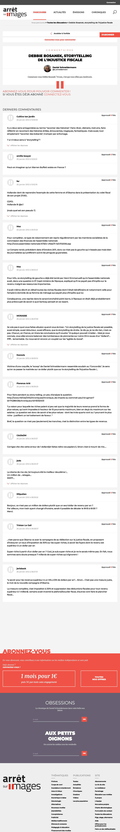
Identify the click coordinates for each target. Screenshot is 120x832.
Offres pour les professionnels (100, 825)
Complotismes (57, 814)
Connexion (111, 2)
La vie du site (100, 785)
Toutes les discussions (103, 814)
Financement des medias (61, 831)
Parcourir (39, 12)
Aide (96, 821)
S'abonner (108, 35)
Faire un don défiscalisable (105, 829)
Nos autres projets (102, 804)
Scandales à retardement (61, 788)
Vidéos (75, 798)
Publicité (54, 817)
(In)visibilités (56, 811)
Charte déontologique (103, 808)
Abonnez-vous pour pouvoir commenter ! (36, 91)
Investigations (56, 794)
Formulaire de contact (103, 811)
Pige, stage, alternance (103, 817)
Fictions (54, 781)
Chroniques (99, 12)
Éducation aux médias (103, 794)
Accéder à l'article (60, 33)
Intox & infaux (56, 791)
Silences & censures (59, 824)
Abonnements (100, 781)
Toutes (75, 781)
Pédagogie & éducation (60, 827)
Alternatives (56, 804)
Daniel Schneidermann (64, 67)
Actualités (60, 12)
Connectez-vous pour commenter (60, 40)
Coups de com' (57, 785)
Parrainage (99, 791)
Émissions (78, 12)
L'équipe (98, 801)
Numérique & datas (58, 798)
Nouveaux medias (58, 808)
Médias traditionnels (59, 821)
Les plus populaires (80, 801)
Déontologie (56, 801)
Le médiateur (100, 788)
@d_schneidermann (60, 69)
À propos (98, 798)
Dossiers (76, 794)
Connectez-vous (57, 94)
